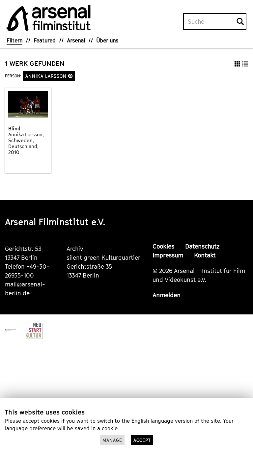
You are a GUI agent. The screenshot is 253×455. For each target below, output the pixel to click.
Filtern (14, 40)
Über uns (107, 40)
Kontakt (204, 255)
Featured (45, 40)
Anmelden (167, 295)
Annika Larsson (49, 76)
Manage (112, 440)
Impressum (168, 255)
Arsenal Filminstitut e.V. (55, 221)
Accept (142, 440)
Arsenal (76, 40)
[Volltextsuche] (210, 21)
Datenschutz (202, 246)
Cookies (163, 246)
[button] (70, 76)
